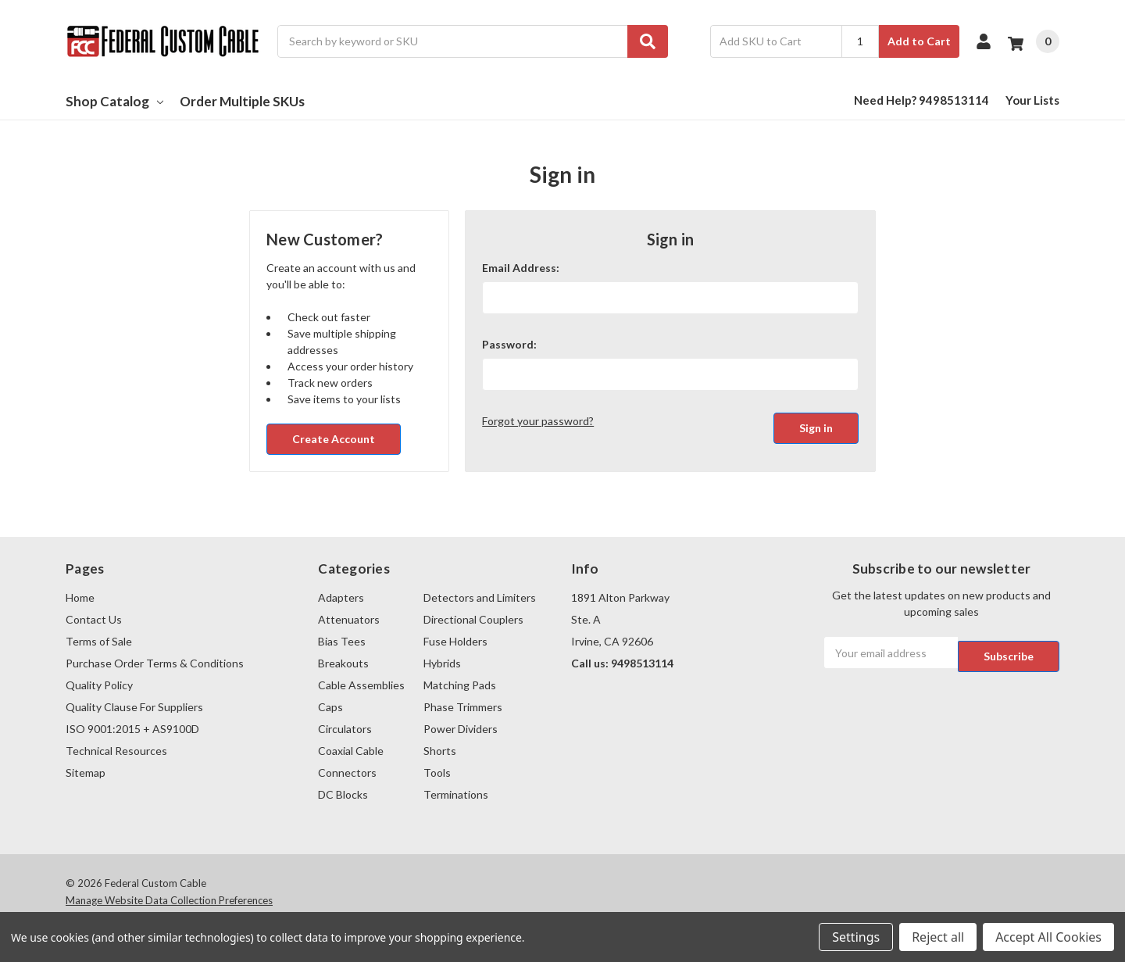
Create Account (333, 438)
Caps (330, 706)
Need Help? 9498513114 (921, 100)
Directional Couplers (473, 619)
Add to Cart (919, 41)
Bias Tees (342, 641)
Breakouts (343, 663)
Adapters (341, 597)
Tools (437, 772)
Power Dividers (460, 728)
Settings (856, 937)
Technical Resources (116, 750)
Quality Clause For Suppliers (134, 706)
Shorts (439, 750)
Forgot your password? (538, 420)
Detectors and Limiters (479, 597)
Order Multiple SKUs (242, 101)
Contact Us (94, 619)
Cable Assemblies (361, 685)
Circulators (345, 728)
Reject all (938, 937)
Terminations (455, 794)
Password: (509, 344)
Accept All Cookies (1048, 937)
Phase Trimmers (462, 706)
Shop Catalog (114, 101)
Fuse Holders (455, 641)
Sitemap (85, 772)
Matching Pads (459, 685)
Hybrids (442, 663)
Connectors (347, 772)
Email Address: (520, 267)
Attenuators (349, 619)
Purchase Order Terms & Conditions (155, 663)
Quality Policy (99, 685)
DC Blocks (343, 794)
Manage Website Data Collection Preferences (169, 900)
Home (80, 597)
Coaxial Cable (351, 750)
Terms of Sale (99, 641)
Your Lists (1032, 100)
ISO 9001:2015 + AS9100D (132, 728)
